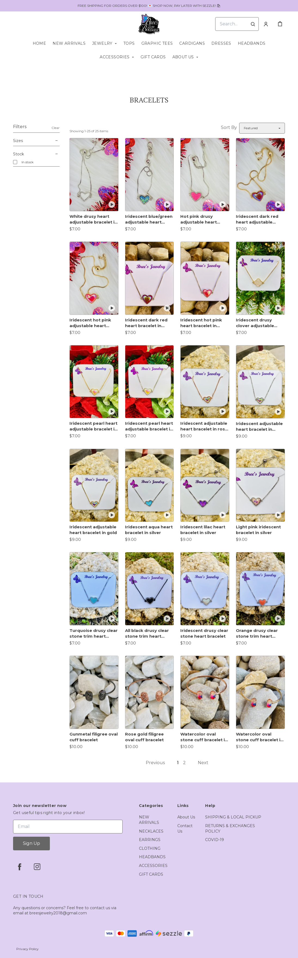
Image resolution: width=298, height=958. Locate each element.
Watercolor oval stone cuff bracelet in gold (259, 737)
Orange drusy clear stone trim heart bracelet (257, 633)
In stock (28, 162)
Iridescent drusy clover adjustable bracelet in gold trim (258, 323)
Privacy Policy (27, 949)
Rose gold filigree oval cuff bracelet (144, 736)
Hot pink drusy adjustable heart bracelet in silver (198, 219)
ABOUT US (183, 57)
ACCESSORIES (114, 57)
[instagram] (37, 866)
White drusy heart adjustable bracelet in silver (93, 219)
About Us (186, 817)
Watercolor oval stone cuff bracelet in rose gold (203, 737)
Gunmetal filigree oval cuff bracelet (93, 736)
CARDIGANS (192, 43)
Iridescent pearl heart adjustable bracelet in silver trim (149, 426)
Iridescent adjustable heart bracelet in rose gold (204, 426)
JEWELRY (102, 43)
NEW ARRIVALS (69, 43)
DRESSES (221, 43)
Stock (36, 154)
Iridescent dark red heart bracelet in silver (146, 323)
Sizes (36, 141)
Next (203, 762)
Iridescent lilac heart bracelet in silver (202, 529)
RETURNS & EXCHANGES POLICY (230, 828)
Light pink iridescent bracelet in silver (258, 529)
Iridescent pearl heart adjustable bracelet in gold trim (93, 426)
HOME (39, 43)
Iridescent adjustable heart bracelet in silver (259, 426)
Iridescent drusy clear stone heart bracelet (204, 633)
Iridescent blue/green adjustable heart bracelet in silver (148, 219)
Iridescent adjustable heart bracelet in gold (93, 529)
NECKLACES (151, 831)
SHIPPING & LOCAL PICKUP (233, 817)
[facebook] (19, 866)
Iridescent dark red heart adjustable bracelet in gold (257, 219)
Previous (155, 762)
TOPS (129, 43)
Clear (55, 128)
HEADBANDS (252, 43)
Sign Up (31, 843)
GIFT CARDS (153, 57)
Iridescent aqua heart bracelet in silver (149, 529)
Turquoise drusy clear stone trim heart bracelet (93, 633)
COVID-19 (214, 839)
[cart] (280, 24)
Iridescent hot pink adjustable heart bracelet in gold (90, 323)
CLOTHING (149, 848)
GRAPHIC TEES (157, 43)
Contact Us (185, 828)
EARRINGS (149, 839)
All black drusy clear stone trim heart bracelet (147, 633)
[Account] (266, 24)
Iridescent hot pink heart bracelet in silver (201, 323)
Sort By (229, 127)
